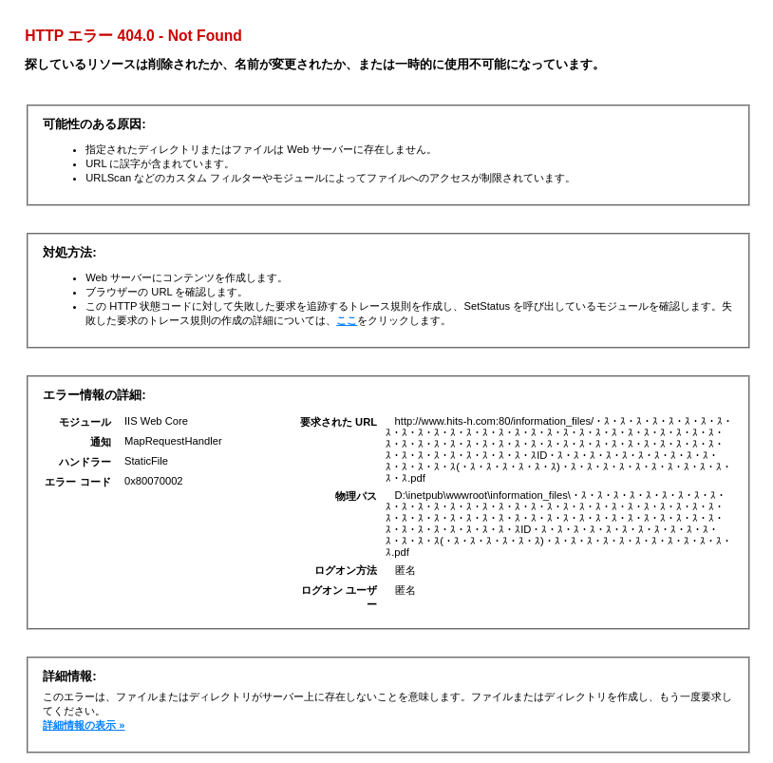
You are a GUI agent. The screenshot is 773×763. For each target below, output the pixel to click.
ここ (346, 320)
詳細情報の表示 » (83, 725)
